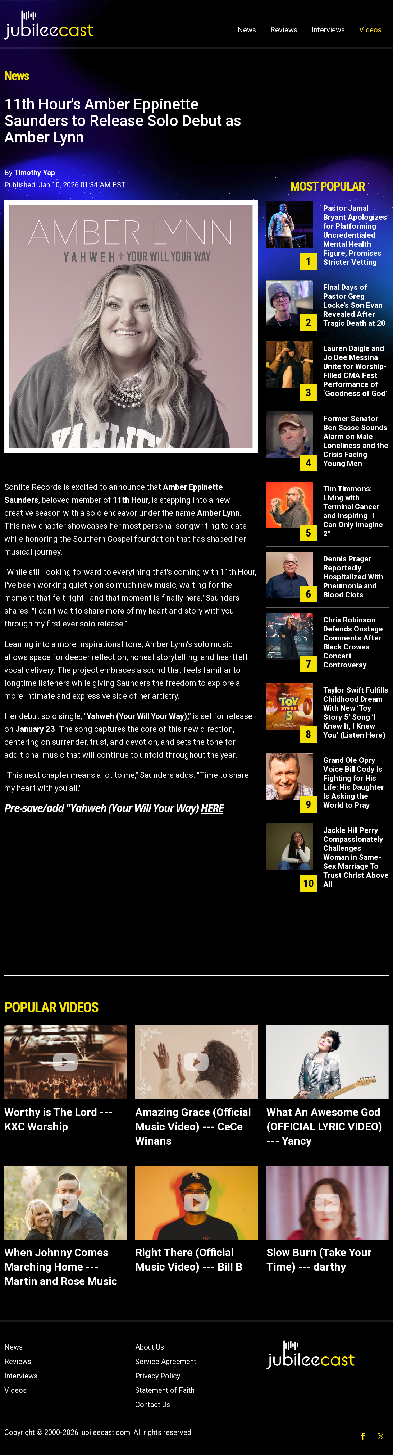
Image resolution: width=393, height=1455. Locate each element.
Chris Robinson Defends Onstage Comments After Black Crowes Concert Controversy (353, 642)
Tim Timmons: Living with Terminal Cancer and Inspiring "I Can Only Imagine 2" (353, 511)
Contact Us (152, 1404)
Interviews (328, 30)
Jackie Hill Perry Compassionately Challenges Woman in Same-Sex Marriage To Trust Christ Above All (356, 857)
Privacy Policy (157, 1376)
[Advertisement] (327, 136)
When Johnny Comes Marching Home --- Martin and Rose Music (60, 1266)
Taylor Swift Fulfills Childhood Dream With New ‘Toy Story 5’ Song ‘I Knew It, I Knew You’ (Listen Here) (355, 712)
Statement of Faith (165, 1390)
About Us (149, 1347)
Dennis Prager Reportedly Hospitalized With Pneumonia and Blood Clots (353, 577)
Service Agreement (165, 1361)
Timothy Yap (34, 172)
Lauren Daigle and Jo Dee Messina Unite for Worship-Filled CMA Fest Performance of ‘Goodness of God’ (355, 371)
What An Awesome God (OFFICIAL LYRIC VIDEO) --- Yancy (324, 1126)
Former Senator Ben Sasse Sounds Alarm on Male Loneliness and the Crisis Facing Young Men (355, 441)
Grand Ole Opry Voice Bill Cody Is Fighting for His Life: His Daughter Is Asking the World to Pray (353, 782)
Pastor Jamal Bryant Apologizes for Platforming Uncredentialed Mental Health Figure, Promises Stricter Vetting (355, 235)
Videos (370, 30)
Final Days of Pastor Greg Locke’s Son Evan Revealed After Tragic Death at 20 (354, 305)
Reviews (283, 30)
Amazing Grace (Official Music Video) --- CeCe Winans (193, 1126)
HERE (212, 808)
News (247, 30)
